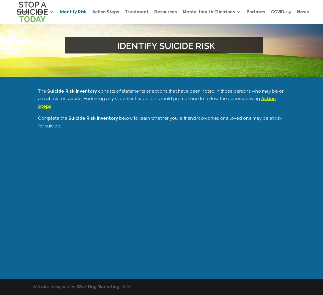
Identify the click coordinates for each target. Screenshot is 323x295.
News (303, 12)
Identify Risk (73, 12)
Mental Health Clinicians (209, 12)
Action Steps (105, 12)
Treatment (136, 12)
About (41, 12)
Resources (165, 12)
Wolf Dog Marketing (98, 286)
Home (23, 12)
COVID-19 (281, 12)
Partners (256, 12)
